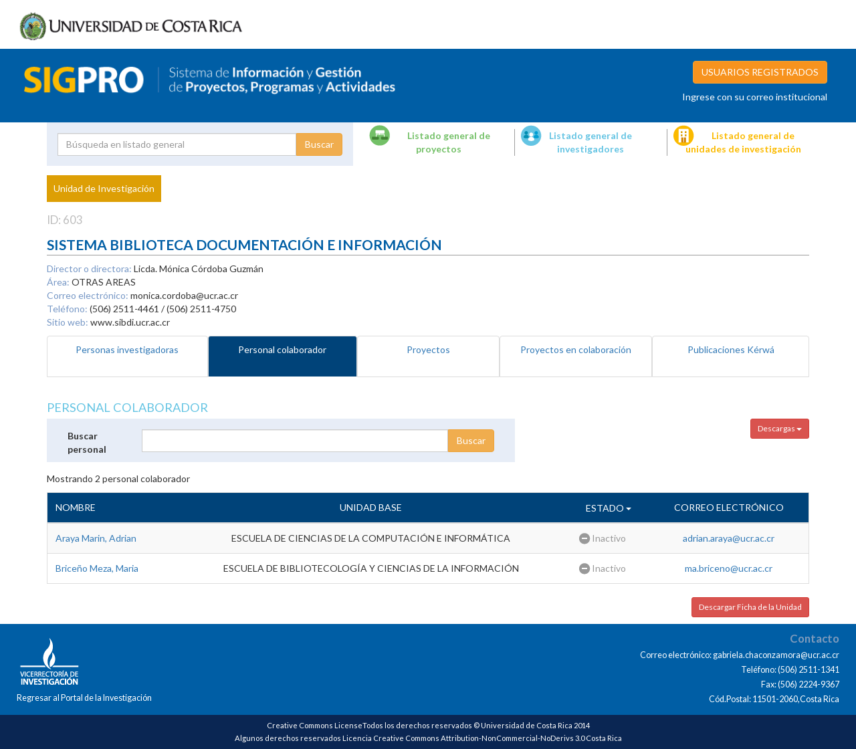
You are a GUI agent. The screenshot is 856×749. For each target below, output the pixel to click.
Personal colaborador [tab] (282, 349)
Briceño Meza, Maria (97, 568)
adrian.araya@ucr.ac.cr (728, 538)
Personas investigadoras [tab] (127, 349)
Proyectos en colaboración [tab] (575, 349)
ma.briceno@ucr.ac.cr (728, 568)
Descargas (780, 428)
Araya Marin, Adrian (96, 538)
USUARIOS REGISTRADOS (760, 72)
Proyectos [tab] (428, 349)
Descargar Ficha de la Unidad (750, 607)
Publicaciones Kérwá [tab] (730, 349)
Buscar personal (87, 442)
